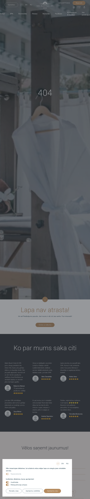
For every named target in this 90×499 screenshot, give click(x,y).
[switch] (7, 482)
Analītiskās (14, 482)
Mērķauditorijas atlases (19, 485)
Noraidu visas (14, 491)
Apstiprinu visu (52, 491)
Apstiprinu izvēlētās (33, 491)
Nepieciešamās (16, 474)
